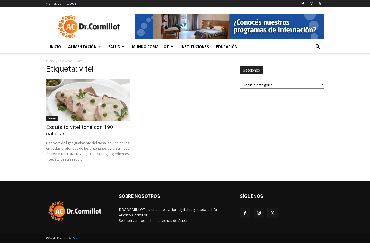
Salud (116, 46)
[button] (318, 47)
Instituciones (195, 46)
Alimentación (84, 46)
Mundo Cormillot (152, 46)
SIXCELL (78, 238)
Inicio (55, 46)
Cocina (52, 118)
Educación (226, 46)
